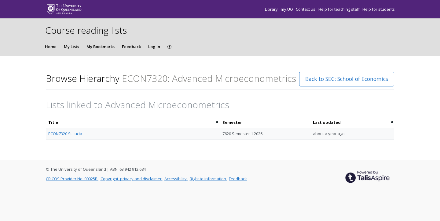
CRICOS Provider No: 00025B (72, 178)
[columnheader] (133, 122)
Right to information (208, 178)
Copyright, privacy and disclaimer (132, 178)
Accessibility (176, 178)
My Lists (71, 46)
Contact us (306, 9)
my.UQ (287, 9)
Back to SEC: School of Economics (346, 78)
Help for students (378, 9)
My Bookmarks (100, 46)
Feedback (131, 46)
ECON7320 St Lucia (65, 133)
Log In (154, 46)
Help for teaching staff (339, 9)
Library (272, 9)
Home (51, 46)
